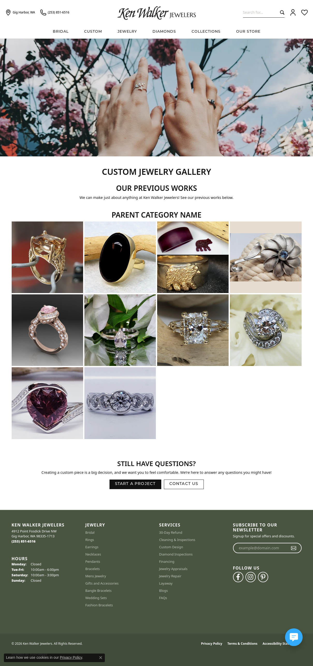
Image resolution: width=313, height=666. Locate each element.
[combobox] (260, 12)
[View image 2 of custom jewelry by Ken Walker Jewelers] (120, 257)
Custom (93, 32)
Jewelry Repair (170, 576)
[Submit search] (281, 12)
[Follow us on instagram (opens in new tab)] (250, 577)
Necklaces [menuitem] (93, 554)
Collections (206, 32)
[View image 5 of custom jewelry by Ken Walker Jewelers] (47, 330)
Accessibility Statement (281, 643)
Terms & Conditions (242, 643)
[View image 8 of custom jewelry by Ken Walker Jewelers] (265, 330)
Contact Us (183, 484)
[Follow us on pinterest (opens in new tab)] (263, 577)
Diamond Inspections (176, 554)
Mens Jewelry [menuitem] (95, 576)
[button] (293, 12)
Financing (166, 561)
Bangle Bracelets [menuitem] (98, 590)
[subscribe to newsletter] (294, 548)
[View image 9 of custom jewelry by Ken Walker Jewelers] (47, 403)
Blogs (163, 590)
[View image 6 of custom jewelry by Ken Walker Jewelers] (120, 330)
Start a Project (135, 484)
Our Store (248, 32)
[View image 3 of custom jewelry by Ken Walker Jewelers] (193, 257)
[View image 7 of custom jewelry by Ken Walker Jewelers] (193, 330)
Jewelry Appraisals (173, 568)
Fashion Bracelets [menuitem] (99, 605)
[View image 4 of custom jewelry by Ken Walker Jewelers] (265, 257)
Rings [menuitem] (89, 539)
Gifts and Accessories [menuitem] (102, 583)
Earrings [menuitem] (92, 547)
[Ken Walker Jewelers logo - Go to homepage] (156, 12)
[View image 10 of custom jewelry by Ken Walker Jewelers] (120, 403)
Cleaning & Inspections (177, 539)
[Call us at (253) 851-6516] (24, 541)
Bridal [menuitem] (90, 532)
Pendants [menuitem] (92, 561)
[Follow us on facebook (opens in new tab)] (238, 577)
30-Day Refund (170, 532)
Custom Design (171, 547)
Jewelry (127, 32)
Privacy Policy (211, 643)
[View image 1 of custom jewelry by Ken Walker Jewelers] (47, 257)
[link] (20, 12)
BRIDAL (61, 32)
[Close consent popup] (100, 657)
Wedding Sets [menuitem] (96, 597)
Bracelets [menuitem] (92, 568)
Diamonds (164, 32)
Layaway (166, 583)
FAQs (163, 597)
